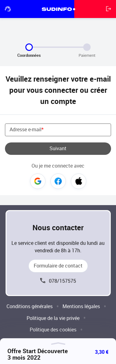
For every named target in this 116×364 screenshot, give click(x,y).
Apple (78, 181)
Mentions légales (81, 306)
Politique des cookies (53, 330)
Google (37, 181)
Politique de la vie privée (53, 318)
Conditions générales (29, 306)
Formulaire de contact (58, 266)
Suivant (58, 148)
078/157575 (62, 281)
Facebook (58, 181)
